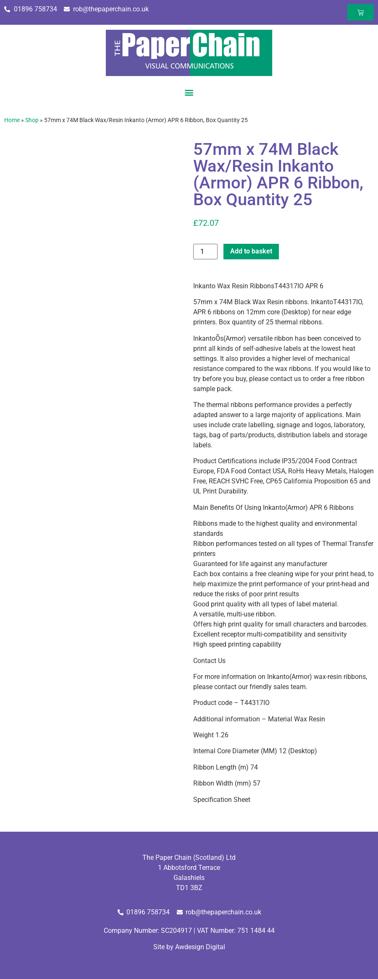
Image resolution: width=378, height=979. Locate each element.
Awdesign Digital (200, 947)
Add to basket (251, 251)
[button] (189, 92)
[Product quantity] (205, 251)
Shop (32, 120)
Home (12, 120)
